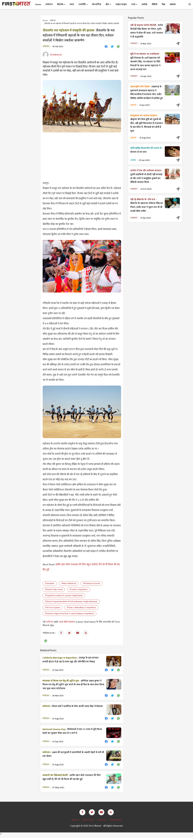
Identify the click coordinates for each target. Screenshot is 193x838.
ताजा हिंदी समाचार (67, 622)
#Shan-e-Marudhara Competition (81, 608)
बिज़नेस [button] (61, 4)
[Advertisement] (82, 157)
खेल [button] (108, 4)
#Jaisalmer (49, 583)
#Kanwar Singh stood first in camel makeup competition (69, 614)
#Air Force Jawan (52, 608)
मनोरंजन (53, 20)
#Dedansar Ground (91, 583)
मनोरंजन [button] (49, 4)
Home (38, 4)
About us (75, 822)
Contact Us (102, 822)
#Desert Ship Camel (54, 589)
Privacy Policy (116, 822)
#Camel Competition (78, 589)
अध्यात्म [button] (173, 4)
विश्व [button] (163, 4)
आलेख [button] (144, 4)
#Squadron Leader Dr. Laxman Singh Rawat (64, 595)
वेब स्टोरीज (96, 4)
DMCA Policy (88, 822)
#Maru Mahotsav (68, 583)
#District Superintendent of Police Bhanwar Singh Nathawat (71, 601)
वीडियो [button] (154, 4)
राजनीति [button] (83, 4)
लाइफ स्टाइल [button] (121, 4)
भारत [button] (72, 4)
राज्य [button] (134, 4)
